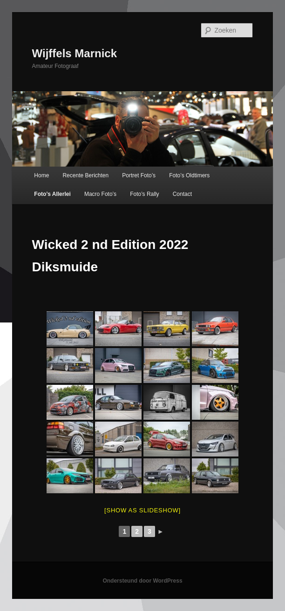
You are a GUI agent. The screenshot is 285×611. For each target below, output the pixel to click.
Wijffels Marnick (74, 53)
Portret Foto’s (139, 175)
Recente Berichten (85, 175)
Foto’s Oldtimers (189, 175)
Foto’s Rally (144, 194)
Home (41, 175)
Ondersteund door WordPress (142, 580)
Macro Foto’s (100, 194)
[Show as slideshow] (142, 510)
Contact (182, 194)
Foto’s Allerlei (52, 194)
